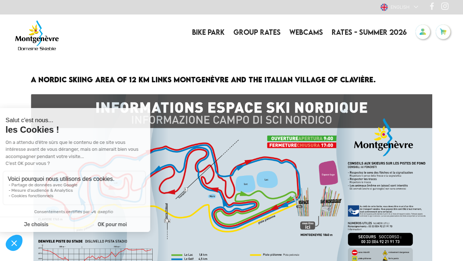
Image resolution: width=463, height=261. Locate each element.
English (395, 7)
